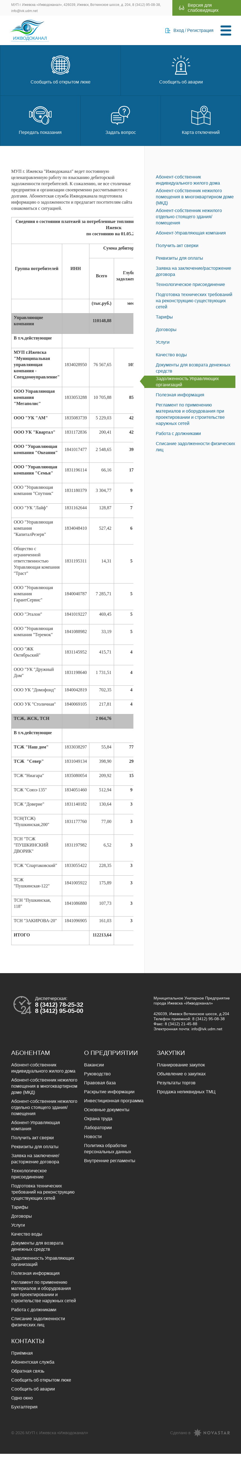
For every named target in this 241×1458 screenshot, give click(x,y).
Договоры (166, 333)
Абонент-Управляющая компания (191, 237)
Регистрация (199, 32)
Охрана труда (98, 1122)
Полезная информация (180, 399)
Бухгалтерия (24, 1411)
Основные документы (106, 1113)
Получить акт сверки (177, 249)
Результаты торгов (176, 1087)
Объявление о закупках (181, 1078)
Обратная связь (27, 1375)
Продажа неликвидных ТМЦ (186, 1096)
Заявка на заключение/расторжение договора (193, 275)
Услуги (163, 346)
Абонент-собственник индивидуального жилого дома (188, 184)
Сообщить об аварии (181, 73)
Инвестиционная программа (113, 1105)
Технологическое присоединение (190, 288)
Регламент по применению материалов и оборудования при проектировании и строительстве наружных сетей (190, 418)
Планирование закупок (181, 1069)
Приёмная (22, 1357)
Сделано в (180, 1436)
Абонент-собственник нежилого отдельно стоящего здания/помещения (189, 220)
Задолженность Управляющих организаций (187, 385)
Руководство (97, 1078)
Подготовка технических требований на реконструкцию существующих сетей (194, 304)
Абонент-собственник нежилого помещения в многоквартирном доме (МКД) (195, 201)
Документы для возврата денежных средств (193, 372)
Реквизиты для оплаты (179, 262)
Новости (93, 1140)
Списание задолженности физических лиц (195, 450)
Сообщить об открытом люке (61, 73)
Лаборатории (98, 1131)
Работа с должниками (178, 437)
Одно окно (22, 1402)
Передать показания (40, 123)
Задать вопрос (120, 123)
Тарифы (164, 321)
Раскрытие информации (109, 1096)
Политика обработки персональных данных (107, 1152)
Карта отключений (201, 123)
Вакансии (94, 1069)
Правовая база (100, 1087)
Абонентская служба (32, 1366)
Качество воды (171, 359)
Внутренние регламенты (109, 1164)
